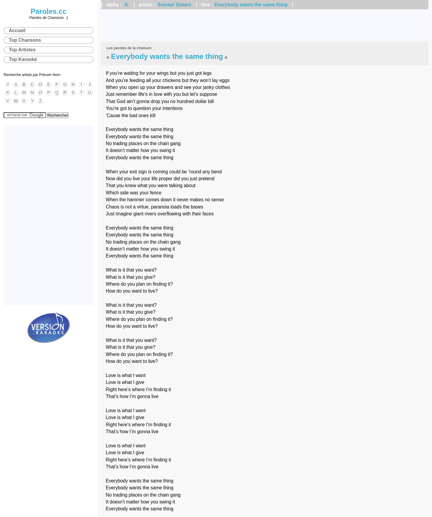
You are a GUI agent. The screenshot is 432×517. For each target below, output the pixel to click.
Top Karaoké (23, 59)
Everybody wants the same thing (250, 4)
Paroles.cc (49, 11)
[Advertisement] (264, 26)
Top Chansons (25, 40)
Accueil (17, 30)
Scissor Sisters (174, 4)
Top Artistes (22, 49)
